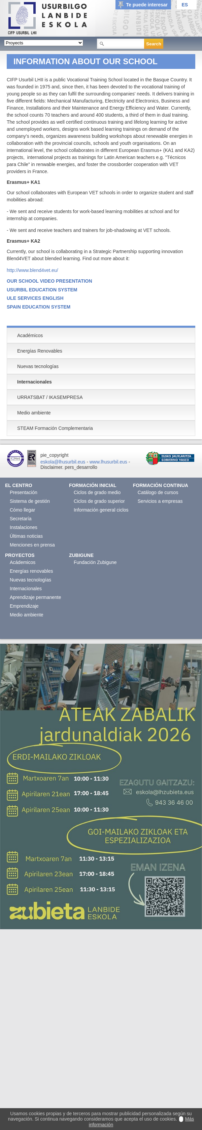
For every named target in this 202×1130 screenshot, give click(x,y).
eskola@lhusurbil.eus (62, 462)
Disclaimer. (51, 467)
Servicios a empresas (160, 501)
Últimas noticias (26, 536)
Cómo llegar (22, 510)
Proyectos (20, 555)
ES (184, 4)
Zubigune (81, 555)
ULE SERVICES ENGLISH (35, 298)
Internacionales (26, 588)
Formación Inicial (92, 485)
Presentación (23, 492)
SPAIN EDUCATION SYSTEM (38, 307)
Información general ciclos (101, 510)
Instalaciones (23, 527)
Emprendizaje (24, 606)
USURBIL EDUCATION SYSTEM (42, 289)
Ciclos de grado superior (99, 501)
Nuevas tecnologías (30, 579)
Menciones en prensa (32, 545)
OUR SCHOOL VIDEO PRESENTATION (49, 281)
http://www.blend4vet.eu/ (32, 270)
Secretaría (21, 518)
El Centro (18, 485)
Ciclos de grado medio (97, 492)
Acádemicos (22, 562)
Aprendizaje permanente (35, 597)
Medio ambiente (26, 614)
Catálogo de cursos (158, 492)
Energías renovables (31, 571)
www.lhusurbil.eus (108, 462)
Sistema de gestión (30, 501)
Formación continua (160, 485)
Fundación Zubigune (95, 562)
